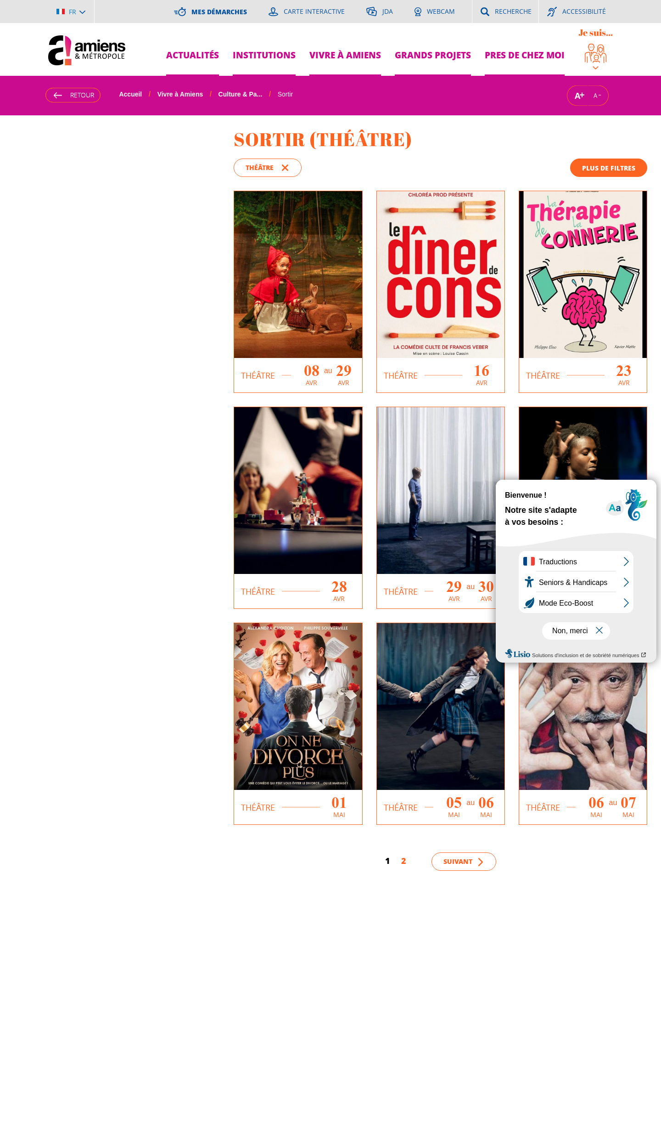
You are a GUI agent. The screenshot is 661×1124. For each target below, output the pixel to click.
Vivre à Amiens (345, 55)
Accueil (130, 94)
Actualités (192, 55)
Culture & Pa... (240, 94)
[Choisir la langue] (71, 11)
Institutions (264, 55)
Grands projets (433, 55)
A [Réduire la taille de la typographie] (595, 95)
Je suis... (595, 32)
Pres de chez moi (525, 55)
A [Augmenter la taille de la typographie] (577, 95)
